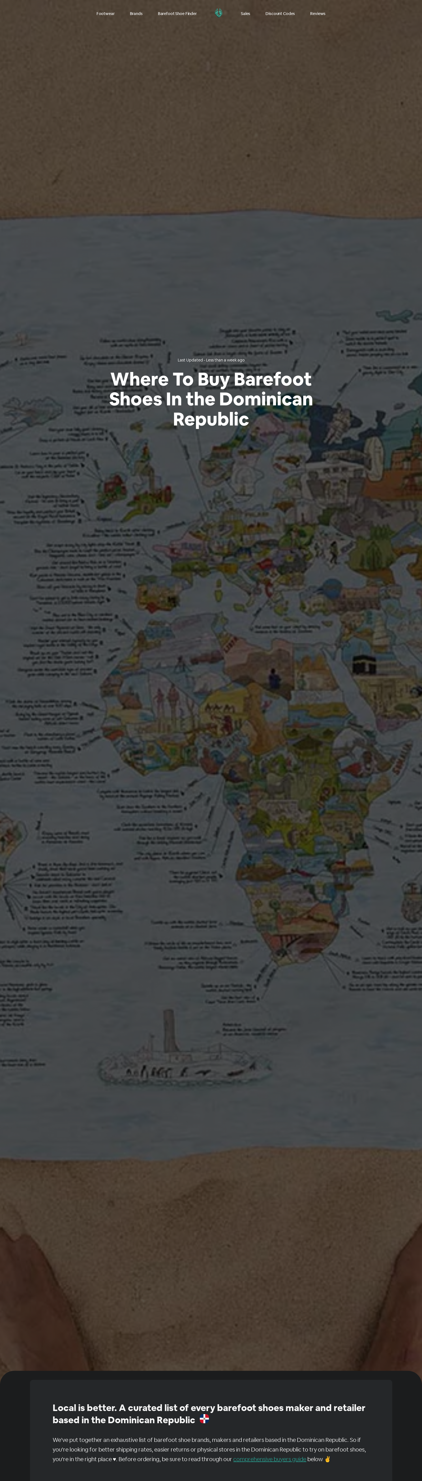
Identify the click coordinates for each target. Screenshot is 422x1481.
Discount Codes (280, 13)
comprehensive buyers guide (269, 1459)
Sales (245, 13)
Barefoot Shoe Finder (177, 13)
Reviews (317, 13)
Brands (136, 13)
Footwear (106, 13)
